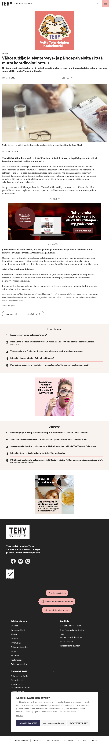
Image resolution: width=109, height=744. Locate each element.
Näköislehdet (17, 680)
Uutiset (14, 625)
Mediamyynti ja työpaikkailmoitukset (20, 686)
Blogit (14, 651)
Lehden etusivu (19, 621)
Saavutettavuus (53, 740)
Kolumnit (15, 655)
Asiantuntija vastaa (19, 647)
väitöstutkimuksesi (16, 158)
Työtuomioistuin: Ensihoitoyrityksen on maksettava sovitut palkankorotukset (46, 351)
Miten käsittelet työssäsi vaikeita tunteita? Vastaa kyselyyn (38, 453)
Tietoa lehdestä (19, 671)
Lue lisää (19, 716)
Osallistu (64, 621)
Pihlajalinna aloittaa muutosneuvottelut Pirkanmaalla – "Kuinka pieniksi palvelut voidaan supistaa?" (52, 343)
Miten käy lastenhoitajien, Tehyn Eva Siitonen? (32, 358)
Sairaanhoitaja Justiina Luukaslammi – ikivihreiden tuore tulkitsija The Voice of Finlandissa (53, 446)
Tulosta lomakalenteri (70, 645)
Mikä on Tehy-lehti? (19, 676)
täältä (21, 300)
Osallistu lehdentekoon (59, 610)
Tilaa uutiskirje (59, 593)
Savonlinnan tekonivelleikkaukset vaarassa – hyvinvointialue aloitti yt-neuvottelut (48, 439)
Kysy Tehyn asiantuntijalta (72, 630)
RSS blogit (82, 740)
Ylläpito (94, 740)
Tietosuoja (37, 740)
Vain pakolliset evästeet (53, 723)
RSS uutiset (69, 740)
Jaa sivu (65, 77)
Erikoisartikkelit (18, 630)
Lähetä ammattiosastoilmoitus (59, 601)
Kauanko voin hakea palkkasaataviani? (28, 335)
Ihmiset (14, 638)
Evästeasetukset (79, 723)
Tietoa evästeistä (21, 740)
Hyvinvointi (16, 642)
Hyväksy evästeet (28, 723)
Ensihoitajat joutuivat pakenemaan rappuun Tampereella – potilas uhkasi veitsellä (49, 432)
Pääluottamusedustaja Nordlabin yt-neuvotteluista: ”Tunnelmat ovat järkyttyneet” (49, 365)
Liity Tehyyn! (32, 314)
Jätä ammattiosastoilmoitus (71, 636)
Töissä (14, 634)
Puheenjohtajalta (19, 664)
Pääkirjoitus (16, 660)
